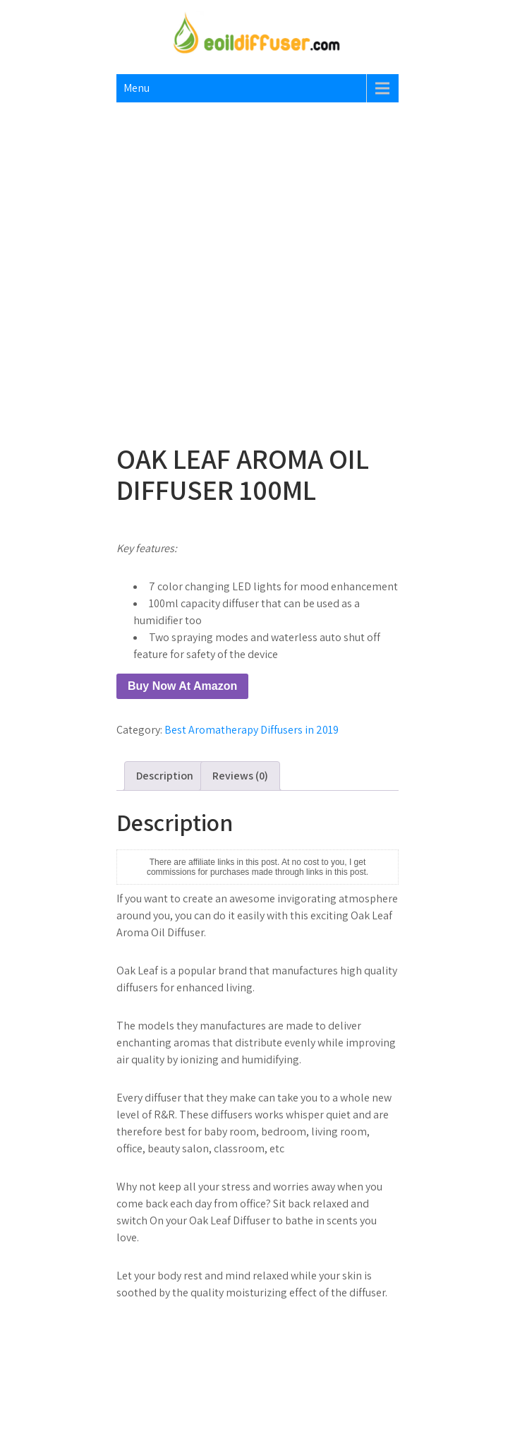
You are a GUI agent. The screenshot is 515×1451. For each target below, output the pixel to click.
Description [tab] (164, 775)
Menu (136, 87)
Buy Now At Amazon (182, 686)
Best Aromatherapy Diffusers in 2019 (251, 729)
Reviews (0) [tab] (240, 775)
